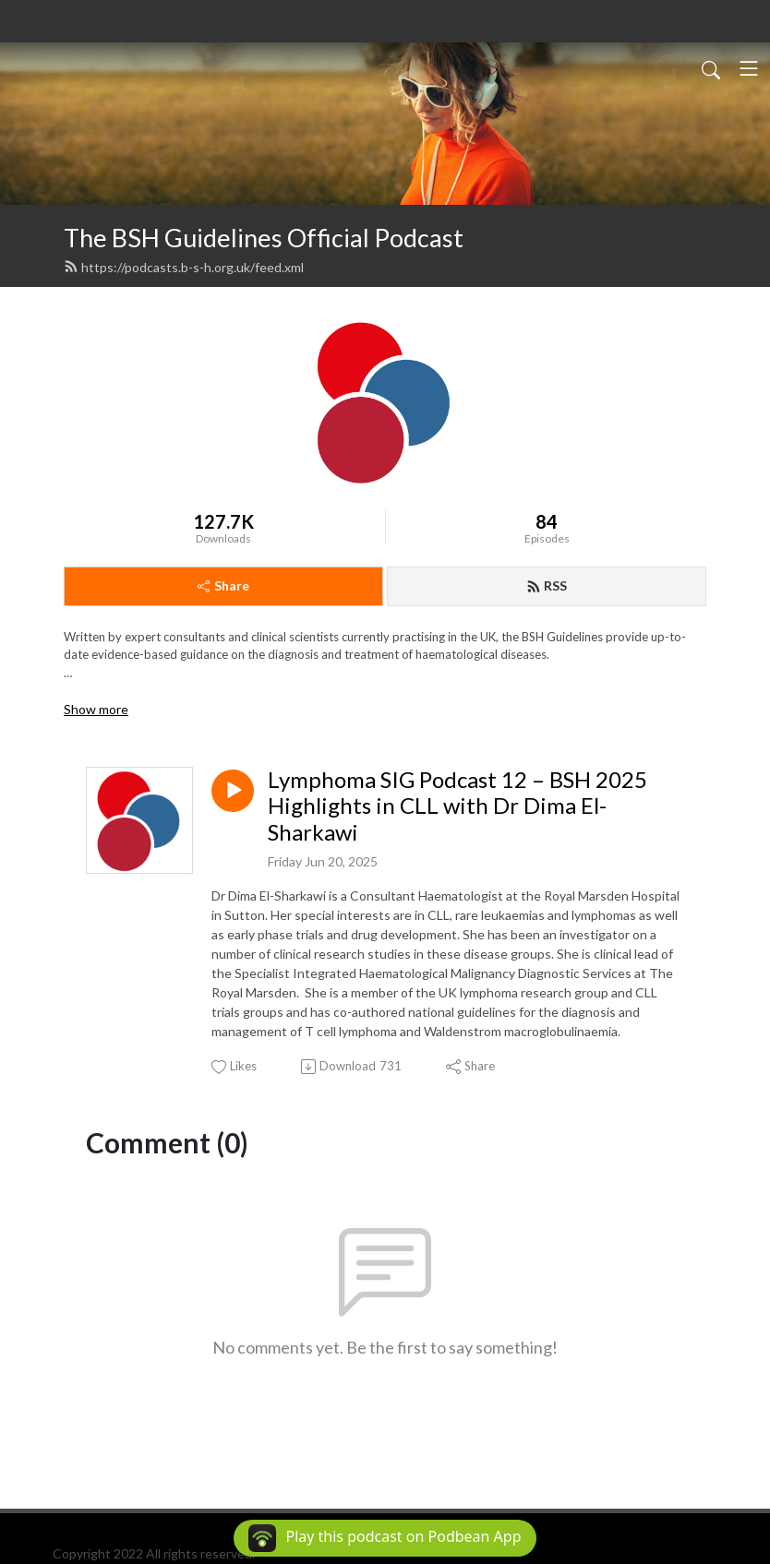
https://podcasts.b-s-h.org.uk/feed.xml (184, 267)
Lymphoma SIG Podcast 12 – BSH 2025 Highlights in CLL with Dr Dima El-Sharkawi (457, 806)
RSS (546, 585)
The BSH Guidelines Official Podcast (263, 237)
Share (223, 585)
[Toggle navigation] (749, 68)
